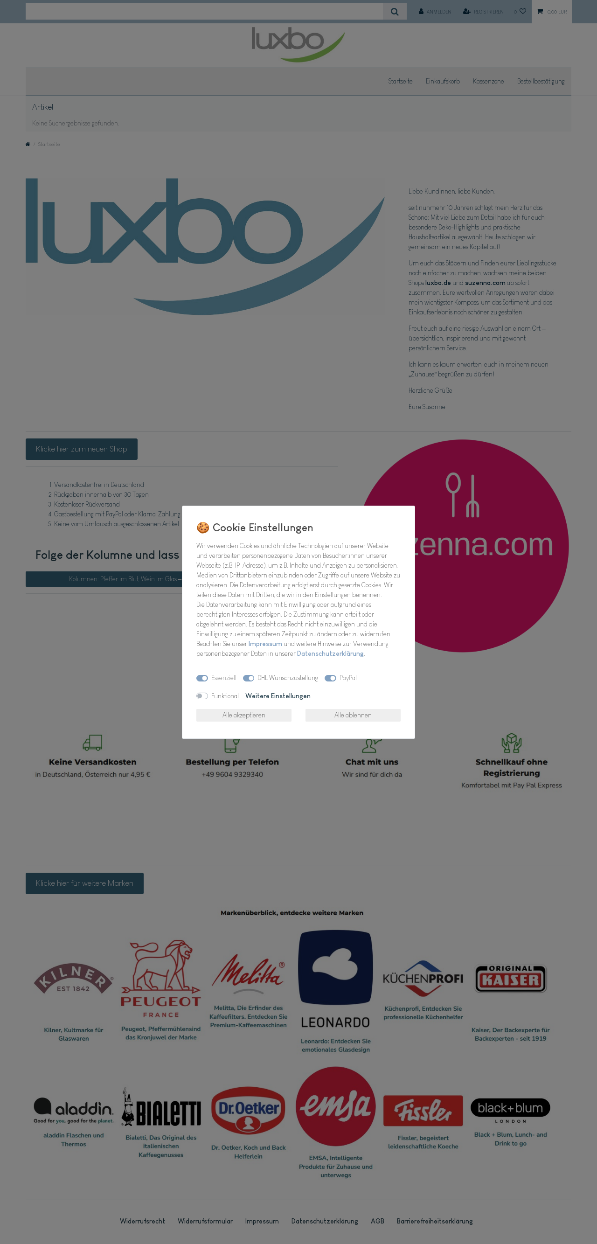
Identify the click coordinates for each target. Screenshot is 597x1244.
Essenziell (223, 677)
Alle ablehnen (353, 715)
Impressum (265, 643)
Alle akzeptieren (243, 715)
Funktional (225, 696)
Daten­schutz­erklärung (330, 653)
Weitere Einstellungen (278, 696)
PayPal (348, 677)
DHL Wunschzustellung (287, 677)
